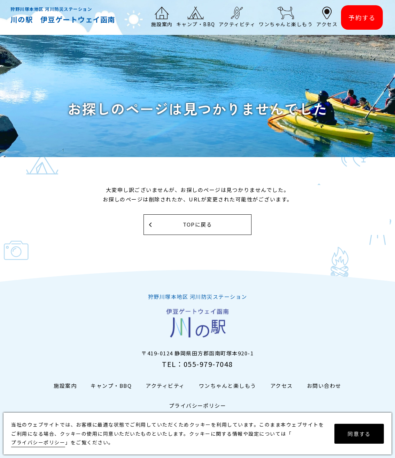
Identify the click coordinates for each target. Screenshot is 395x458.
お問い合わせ (324, 385)
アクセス (281, 385)
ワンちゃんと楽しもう (227, 385)
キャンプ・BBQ (111, 385)
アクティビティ (165, 385)
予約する (361, 17)
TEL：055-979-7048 (197, 364)
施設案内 (65, 385)
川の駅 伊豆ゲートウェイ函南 (62, 19)
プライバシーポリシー (197, 405)
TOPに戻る (197, 224)
